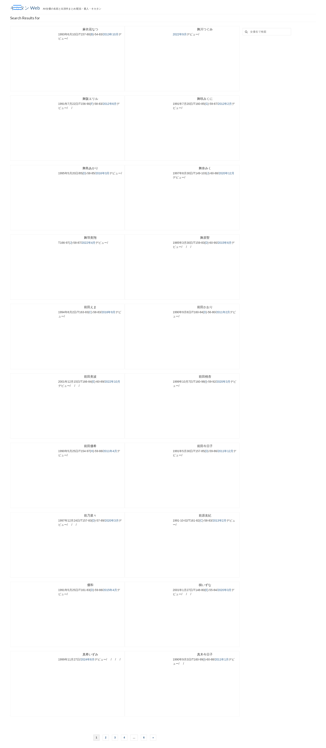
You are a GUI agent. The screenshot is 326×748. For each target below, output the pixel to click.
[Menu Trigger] (17, 7)
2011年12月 (225, 451)
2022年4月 (89, 242)
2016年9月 (108, 312)
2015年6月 (225, 242)
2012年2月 (225, 103)
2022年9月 (180, 34)
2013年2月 (219, 520)
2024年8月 (88, 659)
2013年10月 (111, 34)
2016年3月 (103, 173)
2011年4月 (110, 451)
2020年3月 (223, 381)
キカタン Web (25, 8)
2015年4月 (110, 590)
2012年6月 (110, 103)
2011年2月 (223, 312)
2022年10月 (112, 381)
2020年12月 (226, 173)
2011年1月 (222, 659)
